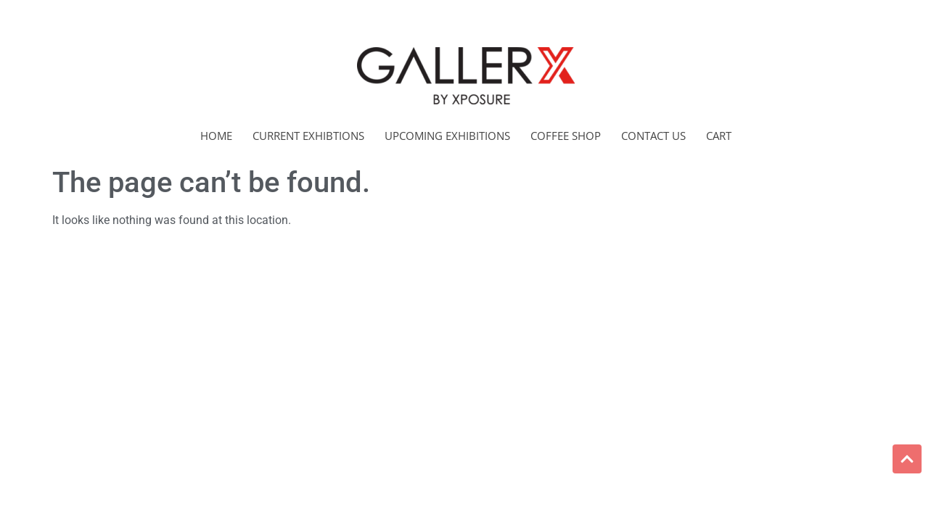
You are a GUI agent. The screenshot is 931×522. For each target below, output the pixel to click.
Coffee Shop (565, 135)
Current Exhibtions (308, 135)
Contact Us (653, 135)
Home (216, 135)
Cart (718, 135)
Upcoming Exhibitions (447, 135)
